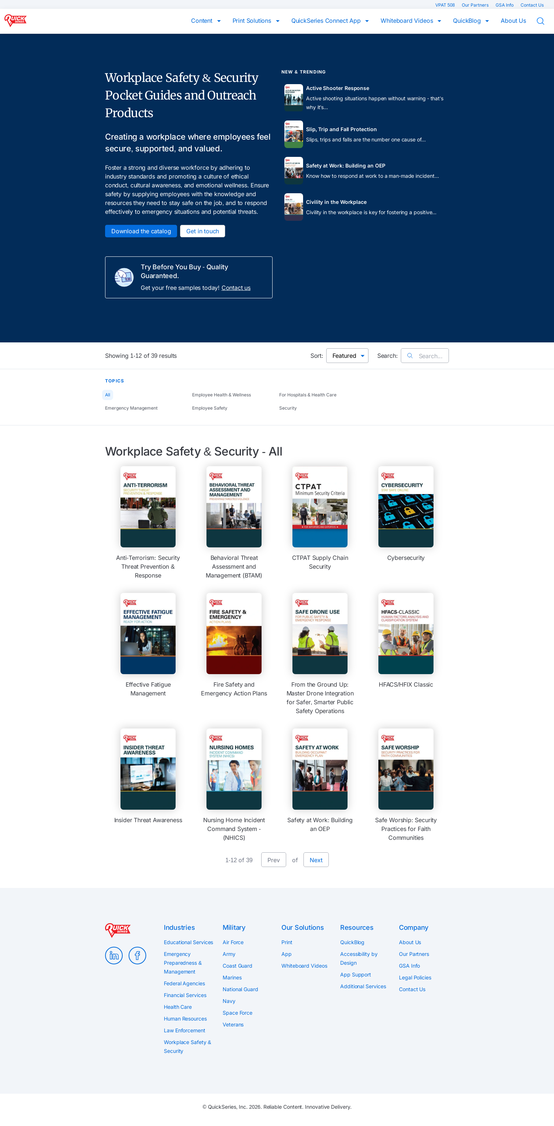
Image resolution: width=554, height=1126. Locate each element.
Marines (232, 977)
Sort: (316, 355)
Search (545, 21)
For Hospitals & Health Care (308, 394)
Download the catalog (141, 231)
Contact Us (532, 5)
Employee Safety (209, 408)
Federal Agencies (184, 983)
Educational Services (188, 942)
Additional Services (363, 986)
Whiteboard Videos (408, 20)
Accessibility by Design (359, 958)
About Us (513, 20)
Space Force (237, 1013)
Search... (425, 356)
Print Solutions (253, 20)
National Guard (240, 989)
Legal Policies (415, 977)
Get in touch (202, 231)
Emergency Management (131, 408)
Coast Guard (237, 966)
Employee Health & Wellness (221, 394)
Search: (387, 355)
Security (288, 408)
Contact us (236, 287)
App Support (355, 974)
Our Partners (476, 5)
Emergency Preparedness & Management (183, 963)
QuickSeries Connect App (327, 20)
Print (286, 942)
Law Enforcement (184, 1030)
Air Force (233, 942)
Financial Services (185, 995)
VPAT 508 (445, 5)
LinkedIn (114, 955)
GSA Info (505, 5)
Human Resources (185, 1018)
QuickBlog (467, 20)
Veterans (233, 1024)
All (107, 394)
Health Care (178, 1007)
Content (202, 20)
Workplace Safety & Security (187, 1046)
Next (316, 860)
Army (229, 954)
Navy (229, 1001)
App (286, 954)
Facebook (137, 955)
